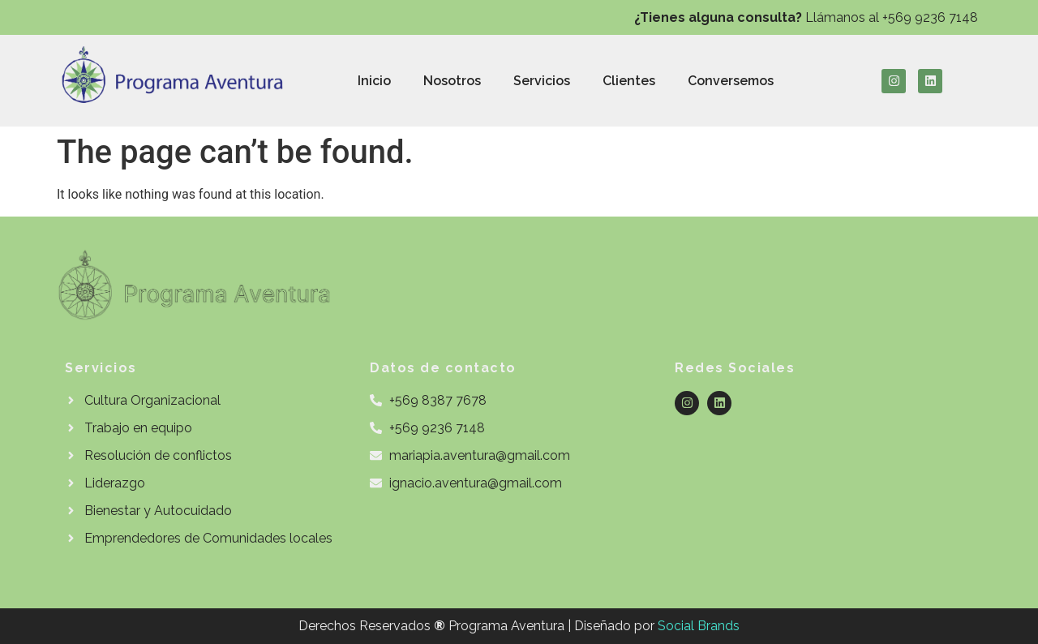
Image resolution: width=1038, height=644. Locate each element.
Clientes (629, 80)
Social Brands (699, 625)
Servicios (541, 80)
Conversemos (731, 80)
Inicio (374, 80)
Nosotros (452, 80)
